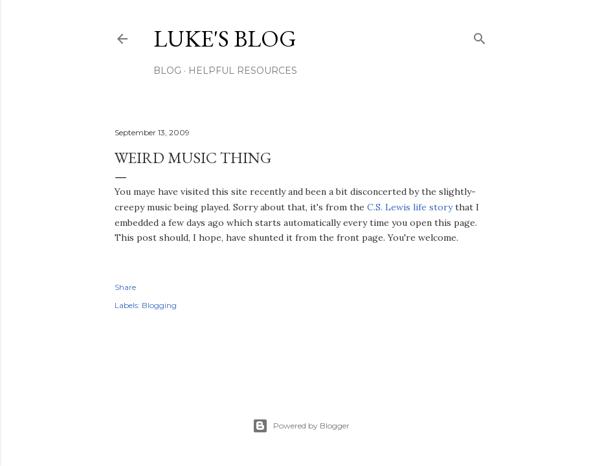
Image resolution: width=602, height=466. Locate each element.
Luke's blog (224, 38)
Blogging (159, 305)
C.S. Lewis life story (409, 207)
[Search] (479, 36)
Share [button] (125, 287)
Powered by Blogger (301, 426)
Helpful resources (242, 70)
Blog (167, 70)
